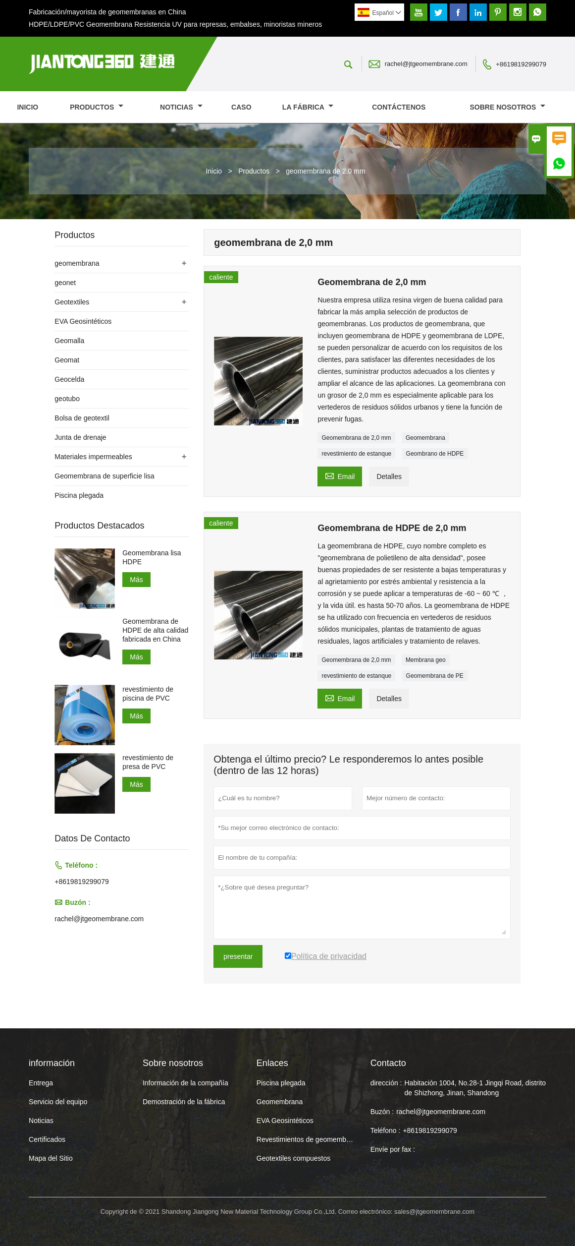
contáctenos (398, 107)
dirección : (386, 1083)
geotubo (67, 399)
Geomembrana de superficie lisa (104, 476)
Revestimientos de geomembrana (308, 1139)
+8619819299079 (521, 64)
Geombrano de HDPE (435, 453)
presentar (238, 956)
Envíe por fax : (392, 1149)
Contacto (388, 1063)
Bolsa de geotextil (81, 418)
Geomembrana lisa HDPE (151, 557)
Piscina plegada (79, 495)
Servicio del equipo (58, 1102)
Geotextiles (71, 302)
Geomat (66, 360)
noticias (181, 107)
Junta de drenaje (80, 437)
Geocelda (69, 379)
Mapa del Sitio (51, 1158)
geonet (65, 283)
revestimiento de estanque (356, 453)
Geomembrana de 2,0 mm (356, 437)
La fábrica (307, 107)
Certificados (47, 1139)
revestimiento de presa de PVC (147, 762)
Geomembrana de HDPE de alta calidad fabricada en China (155, 630)
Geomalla (69, 341)
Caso (241, 107)
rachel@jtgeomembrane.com (426, 63)
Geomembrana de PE (435, 675)
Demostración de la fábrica (184, 1102)
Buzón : (382, 1112)
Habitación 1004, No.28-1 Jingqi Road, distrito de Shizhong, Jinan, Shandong (475, 1088)
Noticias (41, 1121)
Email (340, 475)
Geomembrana (425, 437)
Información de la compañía (185, 1083)
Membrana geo (426, 659)
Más (136, 580)
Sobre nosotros (508, 107)
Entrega (41, 1083)
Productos (96, 107)
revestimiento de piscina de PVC (147, 693)
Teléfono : (385, 1130)
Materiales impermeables (93, 457)
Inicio (27, 107)
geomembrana (76, 263)
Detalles (389, 476)
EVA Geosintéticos (82, 321)
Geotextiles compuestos (293, 1158)
